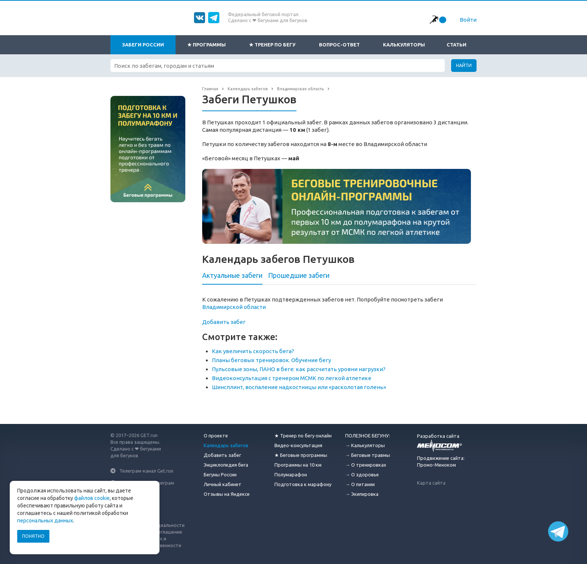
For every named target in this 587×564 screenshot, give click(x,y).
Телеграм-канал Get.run (146, 470)
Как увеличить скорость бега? (253, 351)
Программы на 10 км (298, 464)
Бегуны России (220, 474)
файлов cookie (92, 498)
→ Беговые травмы (367, 455)
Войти (468, 19)
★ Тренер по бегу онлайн (303, 435)
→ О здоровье (362, 474)
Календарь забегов (226, 445)
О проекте (216, 435)
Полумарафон (290, 474)
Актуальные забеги (232, 275)
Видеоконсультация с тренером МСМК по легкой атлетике (291, 378)
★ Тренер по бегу (272, 44)
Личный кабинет (222, 484)
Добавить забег (224, 322)
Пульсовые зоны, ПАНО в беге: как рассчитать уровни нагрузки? (299, 369)
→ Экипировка (361, 494)
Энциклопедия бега (226, 464)
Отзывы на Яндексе (227, 494)
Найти (464, 65)
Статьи (456, 44)
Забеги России (143, 44)
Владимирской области (234, 307)
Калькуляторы (404, 44)
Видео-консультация (298, 445)
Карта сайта (431, 482)
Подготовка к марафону (302, 484)
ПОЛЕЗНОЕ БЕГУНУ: (367, 435)
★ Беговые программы (300, 455)
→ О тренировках (365, 464)
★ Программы (206, 44)
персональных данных (45, 521)
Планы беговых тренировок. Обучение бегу (271, 360)
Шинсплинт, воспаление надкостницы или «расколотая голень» (299, 387)
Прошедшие (298, 275)
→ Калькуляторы (365, 445)
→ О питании (360, 484)
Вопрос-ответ (339, 44)
